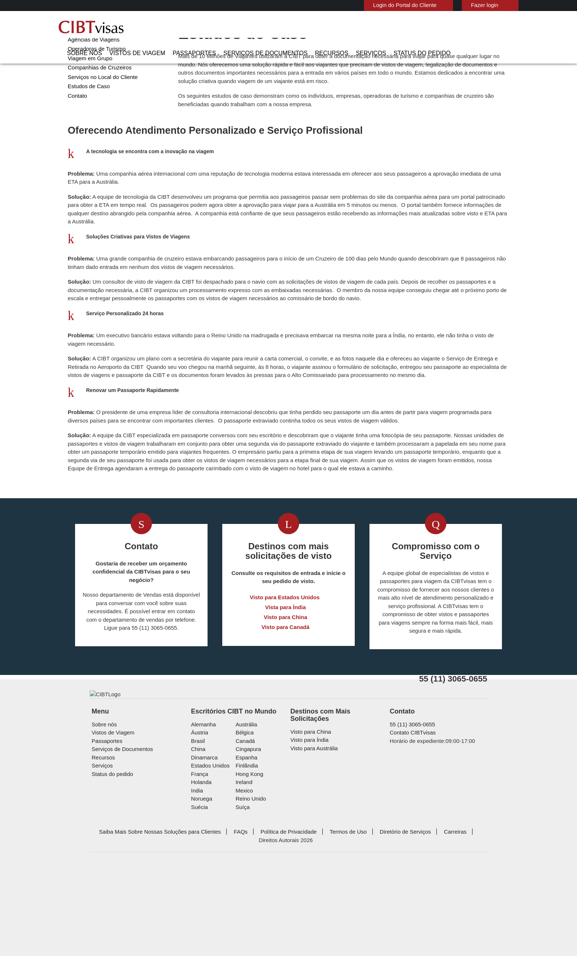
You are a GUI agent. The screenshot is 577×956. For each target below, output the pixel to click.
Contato (77, 124)
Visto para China (285, 679)
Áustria (199, 815)
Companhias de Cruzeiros (97, 96)
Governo (77, 58)
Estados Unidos (209, 848)
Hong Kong (248, 857)
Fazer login (449, 5)
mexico (243, 873)
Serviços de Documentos (306, 28)
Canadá (243, 824)
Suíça (241, 890)
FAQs (221, 915)
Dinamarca (203, 840)
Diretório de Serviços (375, 915)
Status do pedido (441, 28)
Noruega (201, 881)
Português (497, 4)
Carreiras (422, 915)
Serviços (396, 28)
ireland (243, 865)
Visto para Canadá (285, 689)
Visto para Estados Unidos (285, 659)
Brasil (197, 824)
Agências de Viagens (91, 68)
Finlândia (245, 848)
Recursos (363, 28)
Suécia (198, 890)
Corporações (82, 49)
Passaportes (245, 28)
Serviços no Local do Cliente (100, 105)
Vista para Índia (285, 669)
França (198, 857)
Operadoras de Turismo (94, 77)
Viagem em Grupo (87, 87)
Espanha (245, 840)
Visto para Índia (307, 815)
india (196, 873)
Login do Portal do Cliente (373, 5)
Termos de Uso (321, 915)
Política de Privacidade (265, 915)
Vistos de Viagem (196, 28)
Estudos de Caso (87, 115)
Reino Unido (249, 881)
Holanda (200, 865)
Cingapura (246, 832)
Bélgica (243, 815)
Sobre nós (151, 28)
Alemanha (202, 807)
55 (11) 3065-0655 (409, 807)
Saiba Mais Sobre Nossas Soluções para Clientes (148, 915)
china (197, 832)
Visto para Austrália (312, 824)
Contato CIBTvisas (411, 815)
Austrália (245, 807)
